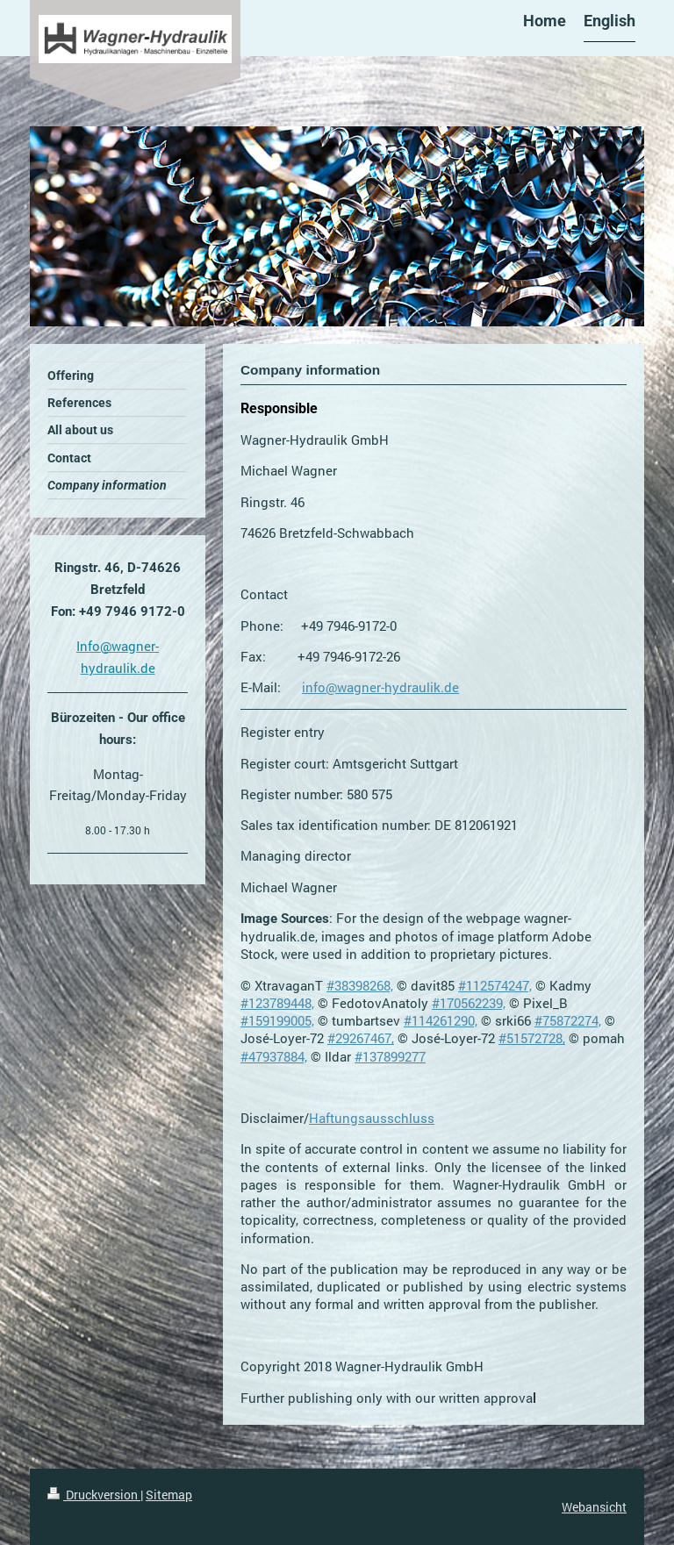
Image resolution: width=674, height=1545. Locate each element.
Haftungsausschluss (371, 1118)
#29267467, (360, 1038)
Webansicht (594, 1507)
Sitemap (169, 1494)
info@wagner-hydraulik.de (380, 687)
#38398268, (359, 985)
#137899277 (390, 1056)
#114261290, (440, 1020)
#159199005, (277, 1020)
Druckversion (93, 1494)
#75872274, (567, 1020)
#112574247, (495, 985)
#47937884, (273, 1056)
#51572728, (531, 1038)
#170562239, (469, 1003)
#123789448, (277, 1003)
